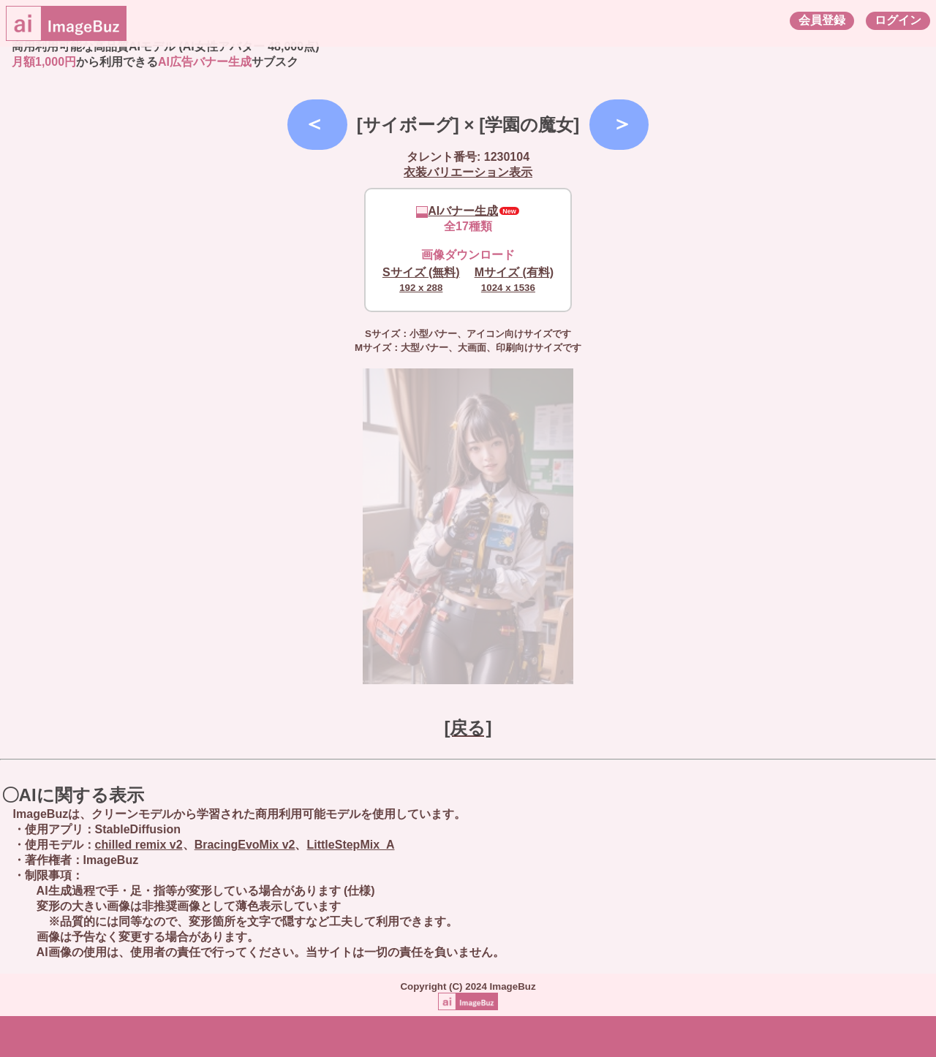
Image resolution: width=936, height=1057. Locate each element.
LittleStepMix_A (350, 844)
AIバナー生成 (457, 211)
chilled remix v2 (139, 844)
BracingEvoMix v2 (245, 844)
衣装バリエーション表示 (468, 172)
